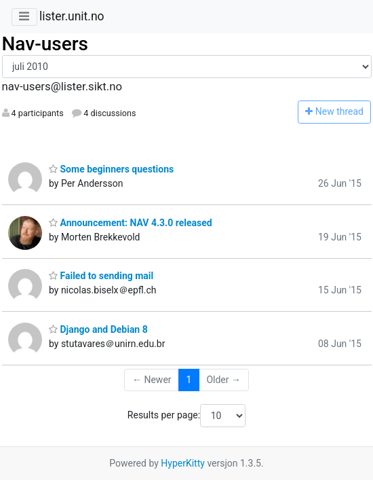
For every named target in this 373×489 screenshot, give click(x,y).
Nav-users (45, 44)
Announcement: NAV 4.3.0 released (130, 222)
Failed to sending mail (101, 275)
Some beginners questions (111, 169)
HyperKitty (183, 463)
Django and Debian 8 (98, 329)
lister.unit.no (71, 16)
